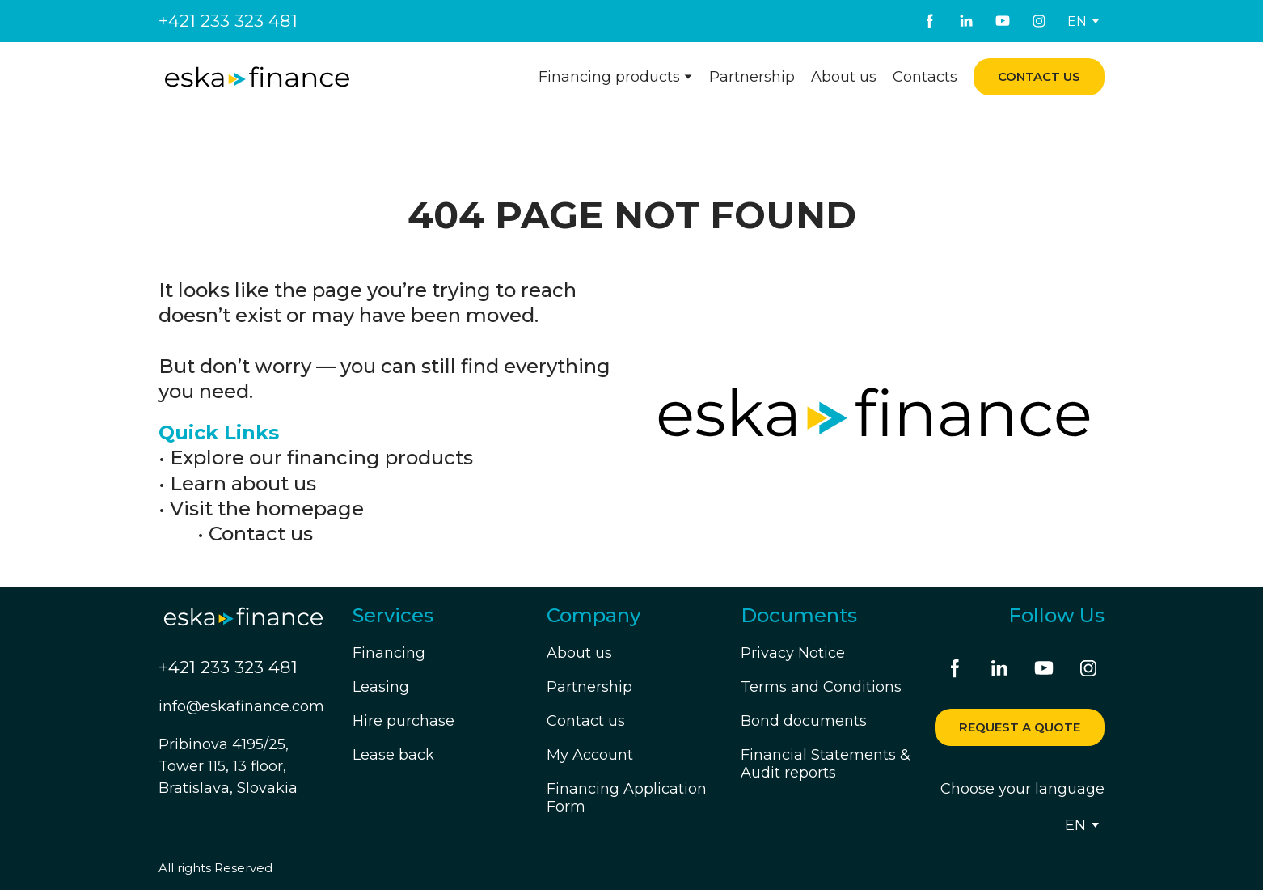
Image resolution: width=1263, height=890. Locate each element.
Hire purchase (403, 721)
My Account (590, 755)
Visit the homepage (267, 508)
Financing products (609, 77)
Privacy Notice (793, 653)
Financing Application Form (627, 798)
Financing (389, 653)
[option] (1077, 21)
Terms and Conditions (821, 687)
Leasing (381, 687)
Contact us (261, 533)
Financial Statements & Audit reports (825, 764)
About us (843, 77)
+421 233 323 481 (228, 21)
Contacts (925, 77)
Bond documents (804, 721)
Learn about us (243, 483)
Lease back (393, 755)
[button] (930, 21)
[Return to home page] (257, 77)
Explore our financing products (321, 457)
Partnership (752, 77)
